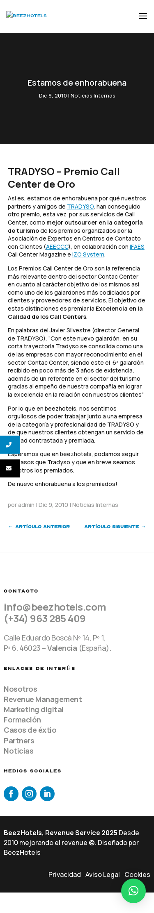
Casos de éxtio (30, 730)
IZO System (88, 254)
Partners (19, 740)
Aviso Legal (102, 874)
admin (26, 505)
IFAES (137, 246)
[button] (133, 891)
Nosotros (20, 689)
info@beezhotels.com (55, 606)
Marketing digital (34, 709)
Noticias (18, 751)
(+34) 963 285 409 (45, 618)
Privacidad (64, 874)
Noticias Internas (93, 95)
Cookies (137, 874)
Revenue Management (43, 699)
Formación (22, 719)
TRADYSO (80, 206)
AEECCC (57, 246)
